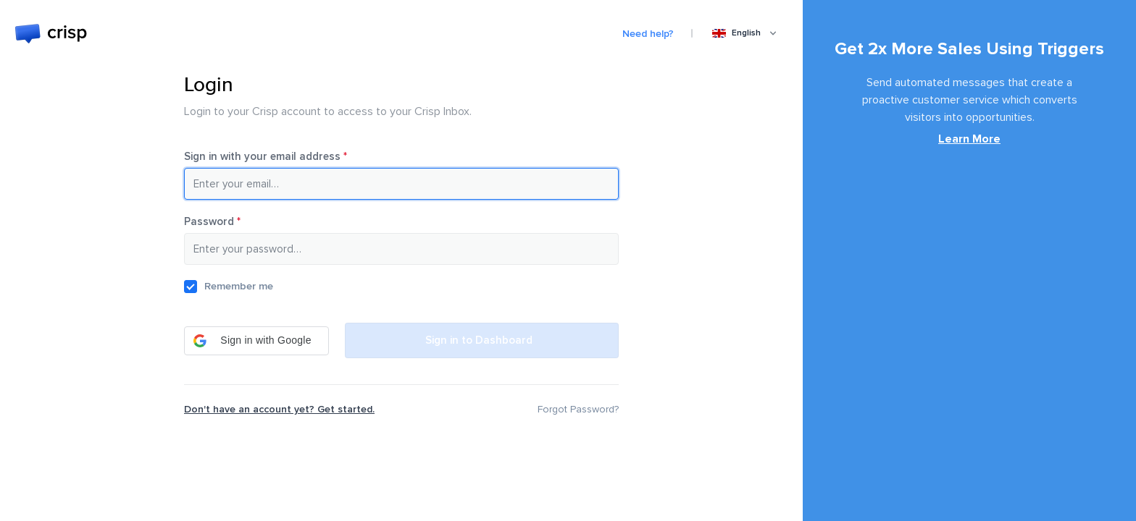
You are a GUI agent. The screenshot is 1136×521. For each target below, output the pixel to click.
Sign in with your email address (286, 156)
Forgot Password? (578, 409)
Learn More (969, 139)
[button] (256, 340)
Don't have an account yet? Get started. (279, 409)
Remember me (238, 286)
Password (233, 221)
